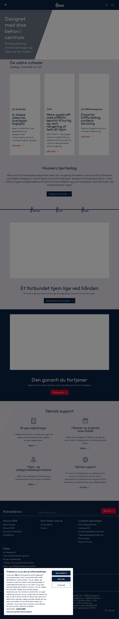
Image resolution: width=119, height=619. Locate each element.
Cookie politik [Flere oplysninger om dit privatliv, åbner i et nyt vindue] (21, 609)
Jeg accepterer (61, 573)
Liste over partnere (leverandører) (19, 612)
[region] (38, 591)
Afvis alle (61, 579)
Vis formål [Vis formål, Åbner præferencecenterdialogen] (61, 585)
